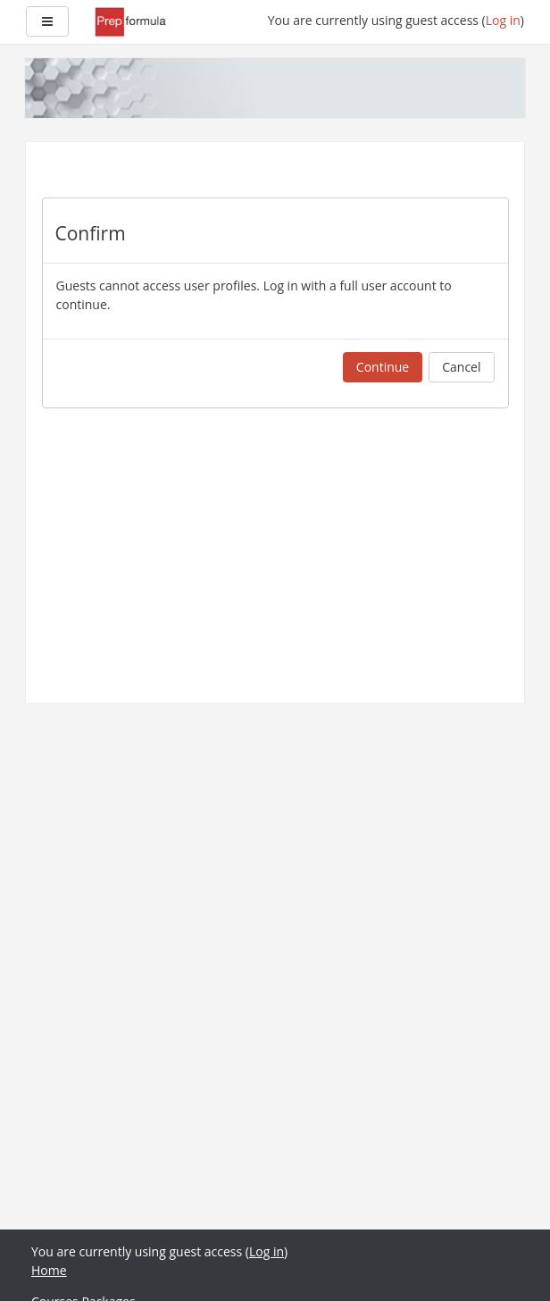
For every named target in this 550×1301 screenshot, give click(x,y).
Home (49, 1270)
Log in (503, 20)
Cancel (461, 366)
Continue (382, 366)
